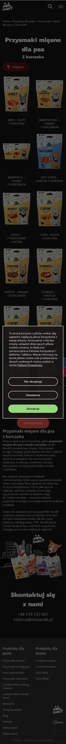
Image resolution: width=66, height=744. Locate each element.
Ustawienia (33, 395)
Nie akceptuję (33, 381)
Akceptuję (33, 408)
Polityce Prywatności (29, 365)
